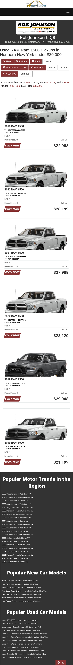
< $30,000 (9, 73)
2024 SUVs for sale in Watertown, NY (16, 518)
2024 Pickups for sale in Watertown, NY (17, 524)
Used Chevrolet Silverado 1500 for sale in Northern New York (24, 654)
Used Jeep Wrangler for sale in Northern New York (22, 644)
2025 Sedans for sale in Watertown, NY (17, 514)
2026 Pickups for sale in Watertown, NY (17, 497)
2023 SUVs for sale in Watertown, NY (16, 528)
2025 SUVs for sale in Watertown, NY (16, 504)
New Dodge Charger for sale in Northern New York (22, 601)
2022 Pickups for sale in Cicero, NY (16, 545)
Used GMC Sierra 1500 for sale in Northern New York (23, 651)
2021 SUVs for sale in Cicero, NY (15, 552)
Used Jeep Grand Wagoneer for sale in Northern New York (25, 637)
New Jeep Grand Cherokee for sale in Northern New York (24, 591)
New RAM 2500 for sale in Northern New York (20, 584)
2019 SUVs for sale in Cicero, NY (15, 562)
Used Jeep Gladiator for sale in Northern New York (22, 647)
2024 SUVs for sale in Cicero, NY (15, 521)
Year (48, 61)
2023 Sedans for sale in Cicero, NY (16, 538)
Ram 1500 (37, 67)
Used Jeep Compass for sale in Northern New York (22, 640)
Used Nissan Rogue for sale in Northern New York (21, 627)
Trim (52, 67)
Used (7, 61)
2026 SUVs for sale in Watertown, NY (16, 494)
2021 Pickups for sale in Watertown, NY (17, 555)
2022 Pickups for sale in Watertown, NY (17, 548)
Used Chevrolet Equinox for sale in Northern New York (23, 657)
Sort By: (26, 73)
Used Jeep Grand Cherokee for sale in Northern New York (24, 634)
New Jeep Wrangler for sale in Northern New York (21, 594)
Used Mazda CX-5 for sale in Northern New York (21, 630)
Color (63, 67)
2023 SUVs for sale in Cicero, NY (15, 531)
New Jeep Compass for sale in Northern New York (21, 588)
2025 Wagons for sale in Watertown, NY (17, 507)
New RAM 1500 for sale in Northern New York (20, 581)
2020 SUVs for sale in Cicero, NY (15, 558)
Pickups (21, 61)
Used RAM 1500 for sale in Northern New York (20, 620)
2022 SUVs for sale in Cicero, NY (15, 541)
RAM (36, 61)
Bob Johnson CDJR (14, 67)
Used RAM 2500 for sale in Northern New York (20, 624)
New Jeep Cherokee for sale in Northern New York (21, 598)
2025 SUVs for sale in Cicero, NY (15, 501)
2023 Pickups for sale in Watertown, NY (17, 535)
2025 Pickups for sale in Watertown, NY (17, 511)
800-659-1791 (62, 42)
